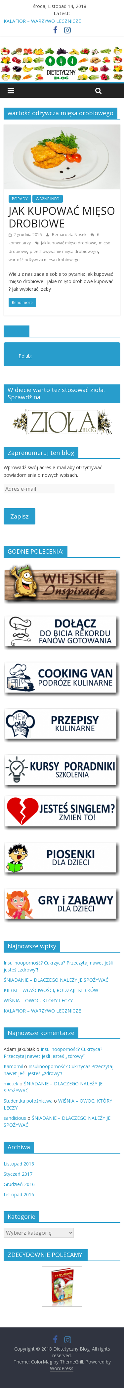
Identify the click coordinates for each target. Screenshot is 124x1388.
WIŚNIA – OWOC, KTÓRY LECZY (38, 1000)
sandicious (15, 1118)
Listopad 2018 (19, 1164)
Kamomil (13, 1066)
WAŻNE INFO (48, 199)
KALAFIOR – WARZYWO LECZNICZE (42, 21)
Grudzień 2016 (19, 1184)
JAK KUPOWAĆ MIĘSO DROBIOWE (62, 217)
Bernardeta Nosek (69, 234)
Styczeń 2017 (18, 1174)
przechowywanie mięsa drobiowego (64, 251)
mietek (11, 1083)
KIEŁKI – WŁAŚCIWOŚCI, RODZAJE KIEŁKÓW (51, 990)
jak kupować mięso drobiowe (68, 243)
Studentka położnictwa (28, 1101)
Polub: (16, 331)
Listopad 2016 (19, 1194)
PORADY (20, 199)
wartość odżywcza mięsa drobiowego (44, 260)
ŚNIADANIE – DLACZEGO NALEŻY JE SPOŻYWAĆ (56, 980)
